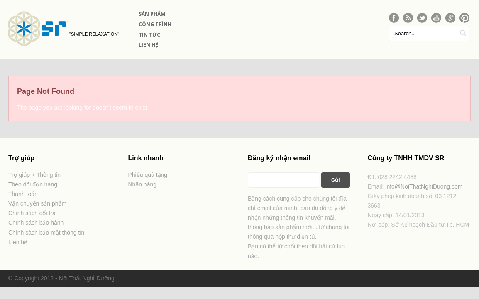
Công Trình (155, 24)
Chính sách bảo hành (36, 222)
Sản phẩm (152, 13)
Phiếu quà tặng (148, 175)
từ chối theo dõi (297, 246)
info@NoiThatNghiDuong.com (423, 186)
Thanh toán (23, 194)
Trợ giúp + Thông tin (34, 175)
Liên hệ (17, 242)
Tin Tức (149, 34)
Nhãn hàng (142, 184)
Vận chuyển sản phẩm (37, 203)
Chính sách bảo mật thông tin (46, 232)
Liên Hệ (148, 44)
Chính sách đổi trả (32, 213)
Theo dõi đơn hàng (32, 184)
